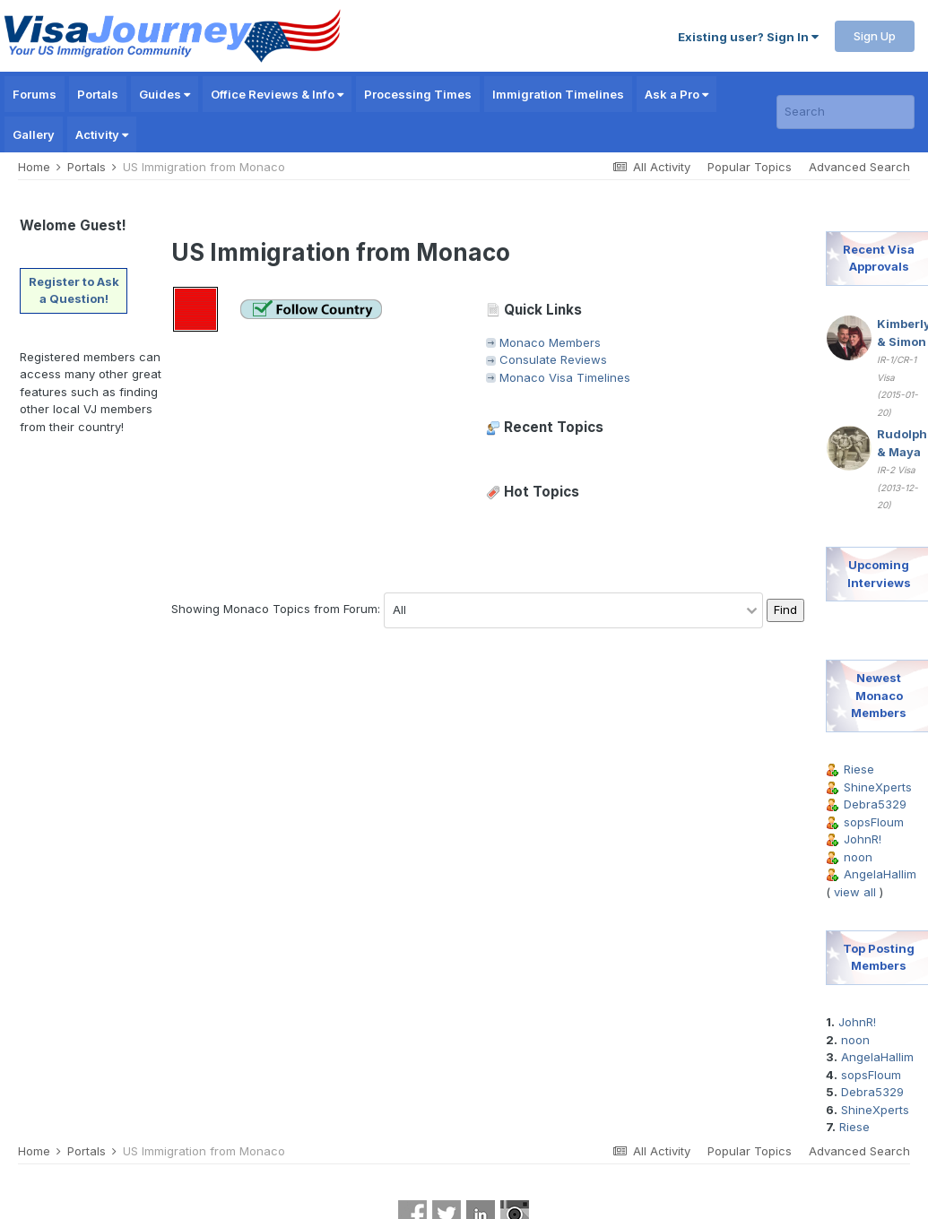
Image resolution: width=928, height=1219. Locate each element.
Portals (97, 94)
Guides (164, 94)
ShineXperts (878, 787)
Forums (34, 94)
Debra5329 (875, 804)
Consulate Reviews (553, 359)
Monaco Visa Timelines (564, 377)
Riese (859, 769)
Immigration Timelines (558, 94)
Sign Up (875, 36)
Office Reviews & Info (277, 94)
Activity (101, 134)
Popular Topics (749, 167)
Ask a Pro (676, 94)
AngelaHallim (880, 874)
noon (858, 857)
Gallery (34, 134)
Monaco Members (550, 342)
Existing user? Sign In (748, 37)
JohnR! (862, 839)
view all (855, 892)
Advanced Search (859, 167)
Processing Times (418, 94)
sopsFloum (874, 822)
